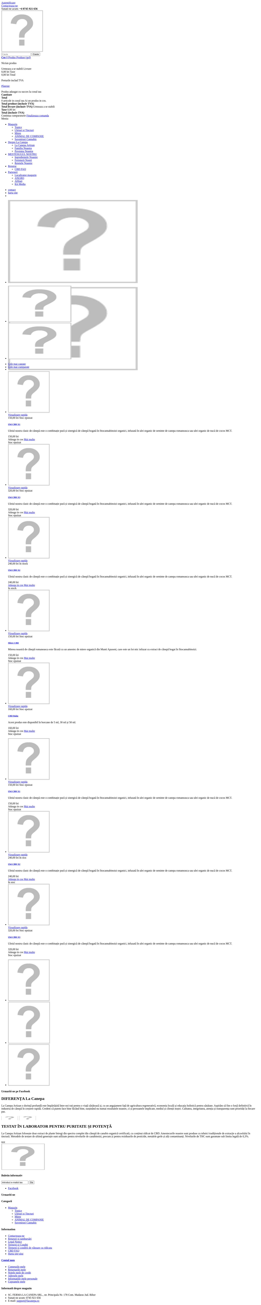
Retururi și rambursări (19, 1238)
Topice (18, 127)
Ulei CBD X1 (14, 424)
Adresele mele (15, 1275)
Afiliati (18, 181)
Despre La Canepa (18, 142)
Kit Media (20, 184)
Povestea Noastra (24, 151)
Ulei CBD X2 (14, 570)
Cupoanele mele (16, 1281)
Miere (18, 133)
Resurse (12, 166)
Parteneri (13, 172)
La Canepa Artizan (25, 145)
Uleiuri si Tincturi (24, 130)
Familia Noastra (23, 148)
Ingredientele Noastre (26, 157)
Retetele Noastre (23, 163)
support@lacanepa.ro (28, 1300)
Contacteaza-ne (9, 5)
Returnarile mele (17, 1269)
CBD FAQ (20, 169)
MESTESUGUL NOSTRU (22, 154)
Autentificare (8, 2)
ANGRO (19, 178)
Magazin (12, 124)
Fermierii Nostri (23, 160)
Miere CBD (13, 643)
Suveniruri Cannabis (25, 139)
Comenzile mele (16, 1266)
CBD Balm (13, 716)
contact (12, 189)
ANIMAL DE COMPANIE (29, 136)
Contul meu (8, 1260)
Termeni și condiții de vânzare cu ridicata (30, 1247)
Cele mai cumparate (18, 367)
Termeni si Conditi (18, 1244)
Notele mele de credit (19, 1272)
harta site (13, 192)
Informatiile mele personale (22, 1278)
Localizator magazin (25, 175)
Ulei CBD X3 (14, 497)
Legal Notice (15, 1241)
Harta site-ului (15, 1253)
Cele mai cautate (17, 364)
